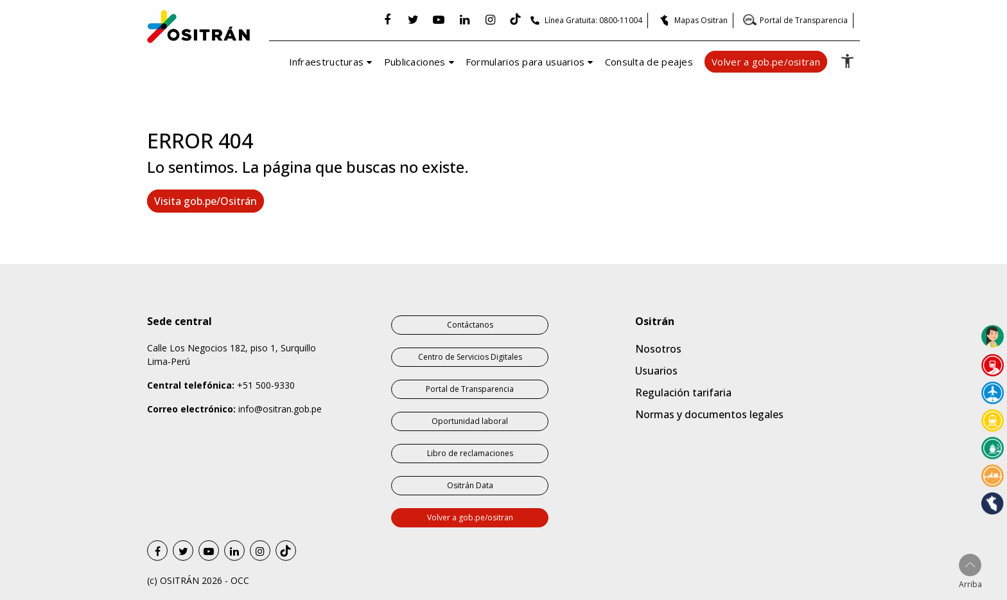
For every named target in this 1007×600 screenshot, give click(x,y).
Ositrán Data (470, 485)
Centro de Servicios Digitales (470, 356)
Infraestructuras (326, 61)
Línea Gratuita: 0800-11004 (593, 20)
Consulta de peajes (649, 61)
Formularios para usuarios (525, 61)
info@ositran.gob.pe (280, 409)
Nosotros (658, 349)
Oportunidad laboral (470, 421)
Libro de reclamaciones (470, 453)
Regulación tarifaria (683, 392)
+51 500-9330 (266, 385)
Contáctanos (470, 324)
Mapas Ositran (701, 20)
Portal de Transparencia (804, 20)
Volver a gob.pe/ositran (766, 61)
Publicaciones (415, 61)
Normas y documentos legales (709, 414)
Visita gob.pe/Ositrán (205, 201)
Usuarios (656, 371)
